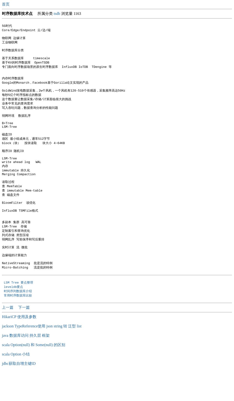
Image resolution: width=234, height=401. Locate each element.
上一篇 (8, 336)
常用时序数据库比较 (18, 324)
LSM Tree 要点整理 (19, 310)
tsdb (57, 14)
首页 (6, 4)
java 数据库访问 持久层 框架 (26, 364)
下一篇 (24, 336)
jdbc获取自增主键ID (18, 392)
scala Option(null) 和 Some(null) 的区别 (33, 373)
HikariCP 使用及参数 (19, 345)
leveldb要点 (14, 315)
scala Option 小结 (16, 383)
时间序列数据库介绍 (18, 319)
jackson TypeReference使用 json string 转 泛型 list (42, 355)
